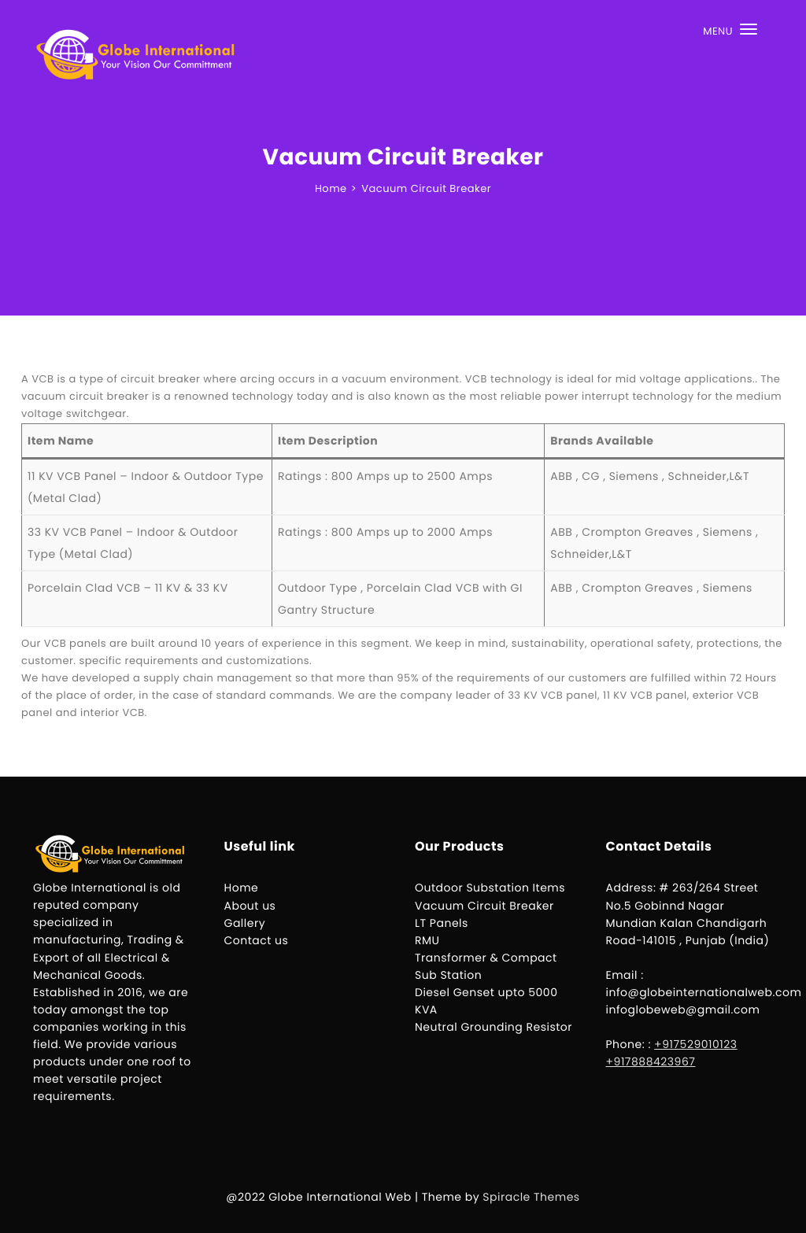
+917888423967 (651, 1061)
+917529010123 (696, 1044)
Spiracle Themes (530, 1197)
